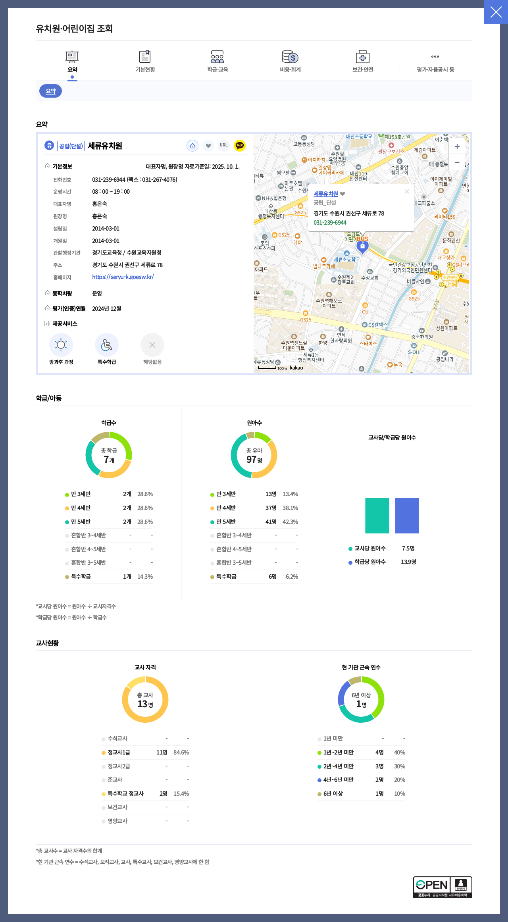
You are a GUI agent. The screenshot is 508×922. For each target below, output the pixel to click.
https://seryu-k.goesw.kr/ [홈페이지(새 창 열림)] (123, 276)
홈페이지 (192, 146)
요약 (51, 91)
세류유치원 (326, 194)
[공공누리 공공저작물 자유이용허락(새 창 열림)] (442, 895)
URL (224, 145)
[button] (407, 191)
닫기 (496, 12)
